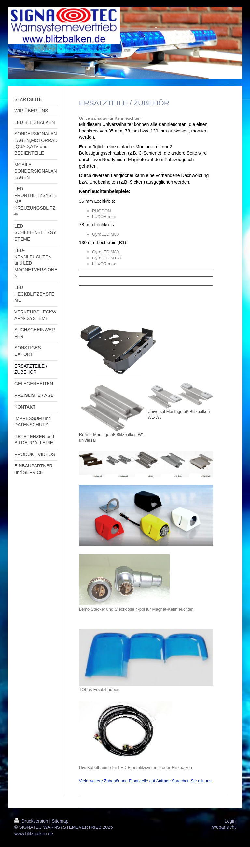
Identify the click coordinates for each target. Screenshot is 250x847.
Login (230, 821)
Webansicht (224, 827)
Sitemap (60, 821)
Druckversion (31, 821)
